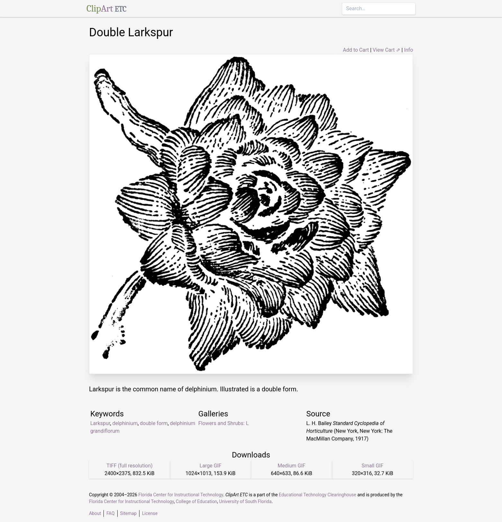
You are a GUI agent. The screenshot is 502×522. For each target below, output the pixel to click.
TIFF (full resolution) (129, 466)
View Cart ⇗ (386, 50)
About (95, 513)
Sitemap (128, 513)
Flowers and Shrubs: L (223, 423)
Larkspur (100, 423)
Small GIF (372, 466)
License (149, 513)
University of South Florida (245, 501)
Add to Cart (356, 50)
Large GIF (210, 466)
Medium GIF (291, 466)
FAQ (110, 513)
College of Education (196, 501)
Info (408, 50)
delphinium (125, 423)
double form (153, 423)
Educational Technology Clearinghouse (317, 494)
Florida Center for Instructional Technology (180, 494)
